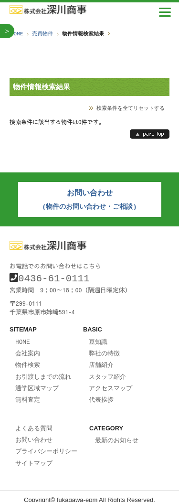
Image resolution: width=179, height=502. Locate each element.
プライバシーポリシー (46, 443)
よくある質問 (34, 421)
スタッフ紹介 (107, 371)
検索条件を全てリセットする (130, 107)
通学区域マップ (37, 382)
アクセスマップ (110, 382)
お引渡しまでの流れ (43, 371)
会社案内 (27, 349)
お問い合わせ (34, 432)
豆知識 (98, 338)
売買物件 (42, 33)
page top (149, 134)
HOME (17, 33)
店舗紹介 (101, 360)
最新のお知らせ (116, 433)
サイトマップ (34, 455)
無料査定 (27, 393)
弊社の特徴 (104, 349)
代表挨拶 (101, 393)
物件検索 (27, 360)
